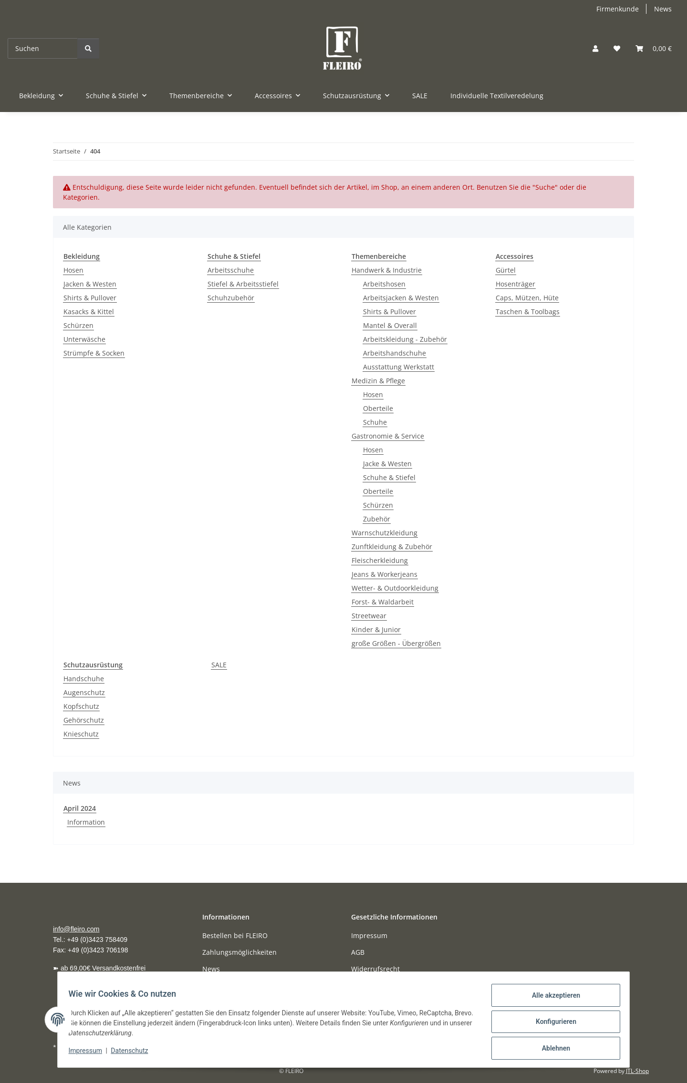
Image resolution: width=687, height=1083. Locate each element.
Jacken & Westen (89, 283)
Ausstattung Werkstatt (398, 366)
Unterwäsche (84, 339)
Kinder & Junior (376, 629)
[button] (595, 48)
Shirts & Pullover (89, 297)
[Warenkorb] (653, 48)
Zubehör (376, 518)
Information (86, 822)
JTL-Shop (637, 1071)
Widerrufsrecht (375, 968)
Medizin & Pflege (378, 380)
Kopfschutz (81, 706)
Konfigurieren (551, 1024)
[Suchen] (43, 48)
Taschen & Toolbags (528, 311)
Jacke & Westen (387, 463)
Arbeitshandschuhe (394, 353)
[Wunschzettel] (617, 48)
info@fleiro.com (76, 929)
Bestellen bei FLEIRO (235, 935)
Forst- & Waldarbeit (383, 601)
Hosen (73, 270)
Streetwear (369, 615)
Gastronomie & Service (388, 435)
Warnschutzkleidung (384, 532)
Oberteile (378, 408)
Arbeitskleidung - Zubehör (405, 339)
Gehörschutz (83, 720)
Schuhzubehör (231, 297)
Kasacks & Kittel (88, 311)
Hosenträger (515, 283)
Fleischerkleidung (380, 560)
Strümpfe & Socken (94, 353)
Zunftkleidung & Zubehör (392, 546)
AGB (357, 952)
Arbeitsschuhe (231, 270)
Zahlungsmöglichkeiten (239, 952)
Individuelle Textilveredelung (496, 95)
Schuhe (375, 422)
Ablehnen (551, 1049)
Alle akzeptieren (551, 999)
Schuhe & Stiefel (389, 477)
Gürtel (506, 270)
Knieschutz (81, 733)
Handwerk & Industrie (387, 270)
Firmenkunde (617, 8)
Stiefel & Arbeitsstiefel (243, 283)
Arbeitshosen (384, 283)
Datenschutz (134, 1053)
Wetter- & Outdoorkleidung (395, 588)
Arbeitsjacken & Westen (401, 297)
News (663, 8)
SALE (219, 664)
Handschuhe (83, 678)
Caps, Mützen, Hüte (527, 297)
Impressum (89, 1053)
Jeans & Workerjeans (384, 574)
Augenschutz (84, 692)
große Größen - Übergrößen (396, 643)
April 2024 (79, 808)
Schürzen (78, 325)
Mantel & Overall (390, 325)
